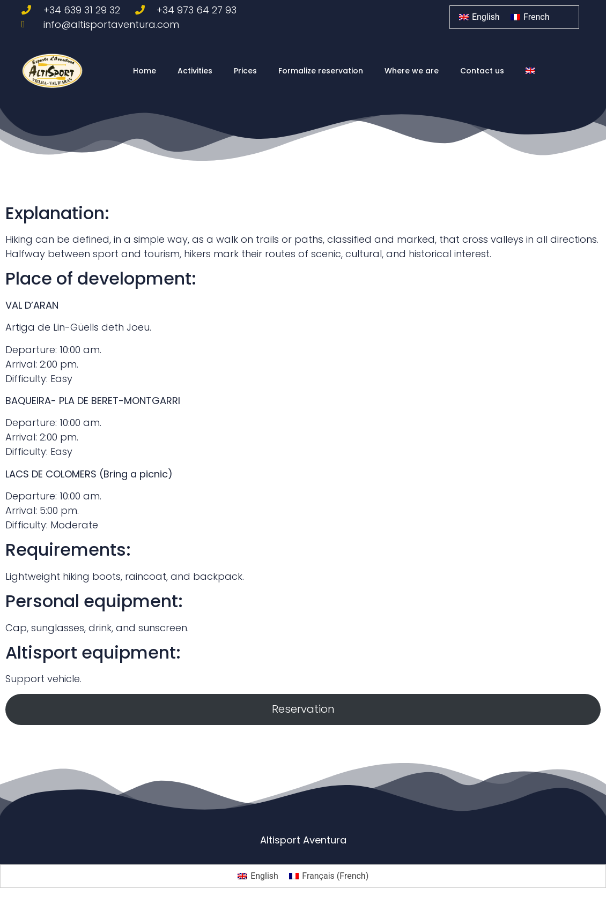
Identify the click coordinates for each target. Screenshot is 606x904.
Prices (245, 70)
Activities (195, 70)
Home (144, 70)
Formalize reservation (320, 70)
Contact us (482, 70)
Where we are (412, 70)
